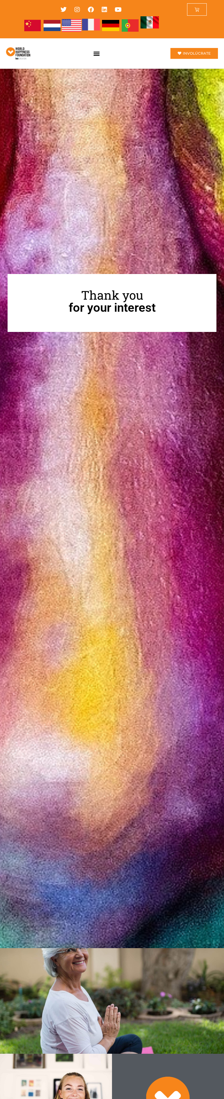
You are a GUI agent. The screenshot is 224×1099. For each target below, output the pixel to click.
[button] (96, 53)
